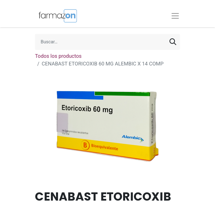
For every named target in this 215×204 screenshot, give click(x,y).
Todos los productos (58, 56)
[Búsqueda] (173, 42)
